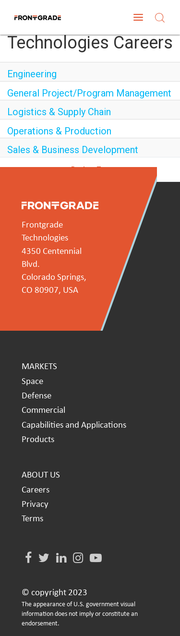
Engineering (32, 74)
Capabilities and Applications (74, 425)
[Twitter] (44, 558)
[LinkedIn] (61, 558)
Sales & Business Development (72, 150)
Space (32, 381)
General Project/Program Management (89, 93)
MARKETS (39, 367)
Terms (32, 519)
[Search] (160, 17)
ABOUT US (41, 475)
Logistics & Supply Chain (59, 112)
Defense (36, 396)
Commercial (43, 410)
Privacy (35, 504)
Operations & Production (59, 131)
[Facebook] (28, 558)
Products (38, 439)
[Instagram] (78, 558)
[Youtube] (95, 558)
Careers (35, 490)
